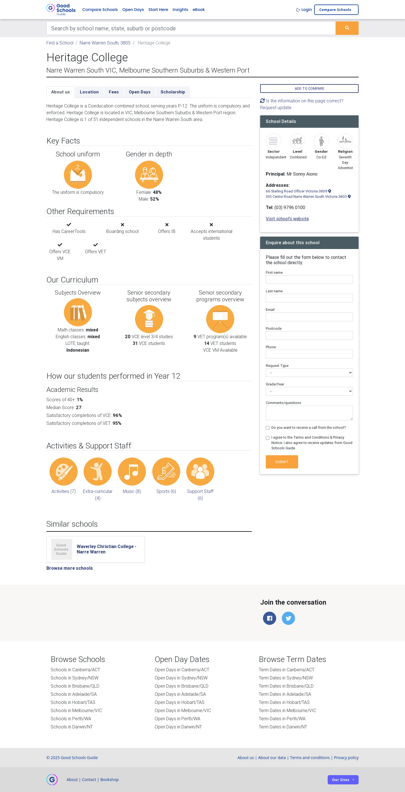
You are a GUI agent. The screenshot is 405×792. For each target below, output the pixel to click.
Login (304, 9)
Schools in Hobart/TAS (73, 702)
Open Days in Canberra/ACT (182, 669)
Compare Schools (100, 9)
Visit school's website (287, 218)
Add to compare (309, 88)
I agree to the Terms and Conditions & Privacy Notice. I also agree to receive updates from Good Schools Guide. (311, 442)
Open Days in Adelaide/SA (180, 694)
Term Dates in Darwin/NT (283, 727)
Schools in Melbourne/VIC (76, 710)
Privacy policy (346, 757)
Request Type (277, 365)
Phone (271, 347)
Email (270, 309)
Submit (282, 461)
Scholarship (173, 92)
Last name (274, 291)
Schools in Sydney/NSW (74, 678)
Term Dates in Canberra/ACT (286, 669)
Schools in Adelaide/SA (74, 694)
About (72, 779)
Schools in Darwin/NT (72, 727)
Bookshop (109, 779)
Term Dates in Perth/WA (282, 718)
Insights (180, 9)
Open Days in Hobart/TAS (179, 702)
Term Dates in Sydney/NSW (286, 678)
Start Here (158, 9)
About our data (272, 757)
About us (60, 92)
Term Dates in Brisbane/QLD (286, 686)
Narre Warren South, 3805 (105, 43)
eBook (199, 9)
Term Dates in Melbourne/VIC (287, 710)
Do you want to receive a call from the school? (308, 427)
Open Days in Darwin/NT (178, 727)
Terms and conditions (310, 757)
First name (274, 272)
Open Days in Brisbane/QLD (181, 686)
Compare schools (335, 9)
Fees (114, 92)
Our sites (340, 779)
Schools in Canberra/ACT (75, 669)
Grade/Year (275, 384)
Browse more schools (69, 568)
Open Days (133, 9)
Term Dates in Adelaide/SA (285, 694)
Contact (89, 779)
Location (89, 92)
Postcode (274, 328)
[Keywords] (191, 28)
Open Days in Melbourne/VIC (183, 710)
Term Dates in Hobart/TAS (284, 702)
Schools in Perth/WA (71, 718)
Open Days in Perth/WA (177, 718)
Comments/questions (283, 402)
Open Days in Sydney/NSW (181, 678)
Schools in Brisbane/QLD (75, 686)
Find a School (59, 43)
